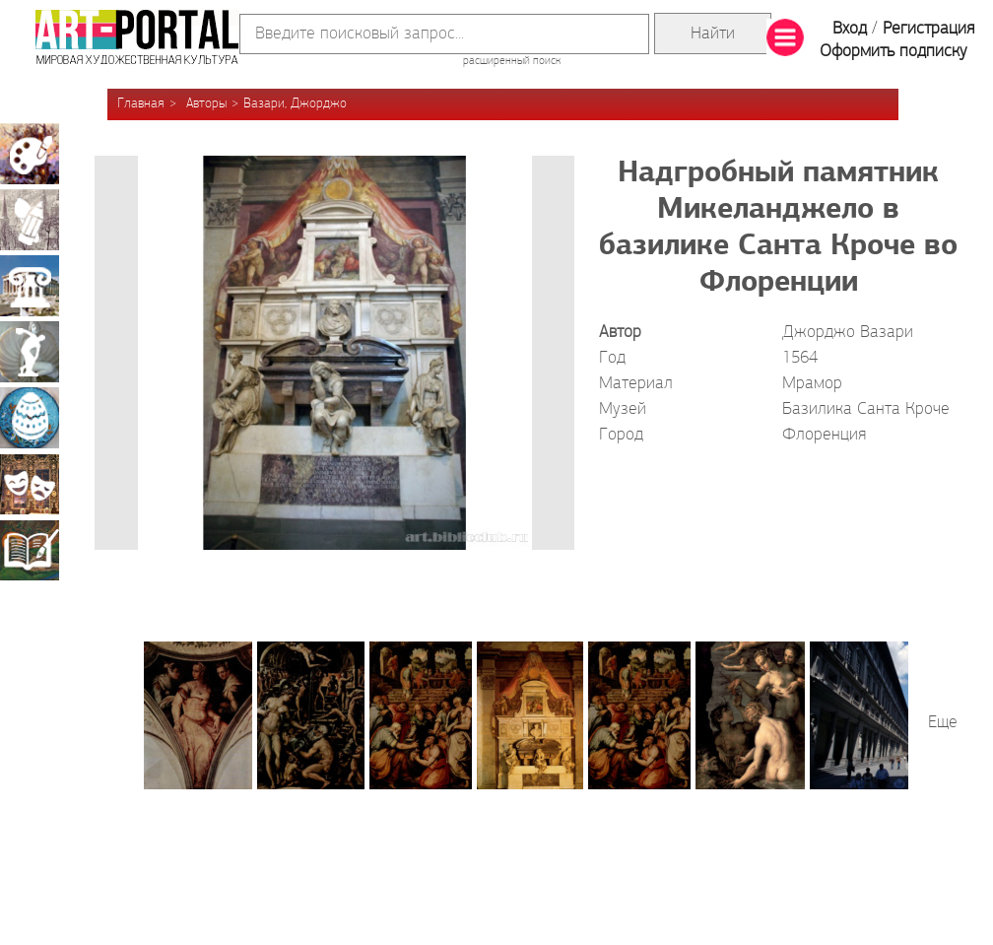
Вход (849, 29)
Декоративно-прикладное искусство (29, 417)
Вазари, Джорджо (295, 104)
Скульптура (29, 351)
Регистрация (928, 29)
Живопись (29, 153)
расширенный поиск (512, 61)
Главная (141, 104)
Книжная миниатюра (29, 549)
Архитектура (29, 285)
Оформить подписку (893, 51)
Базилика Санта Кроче (866, 409)
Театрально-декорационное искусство (29, 483)
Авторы (206, 104)
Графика (29, 219)
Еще (943, 722)
